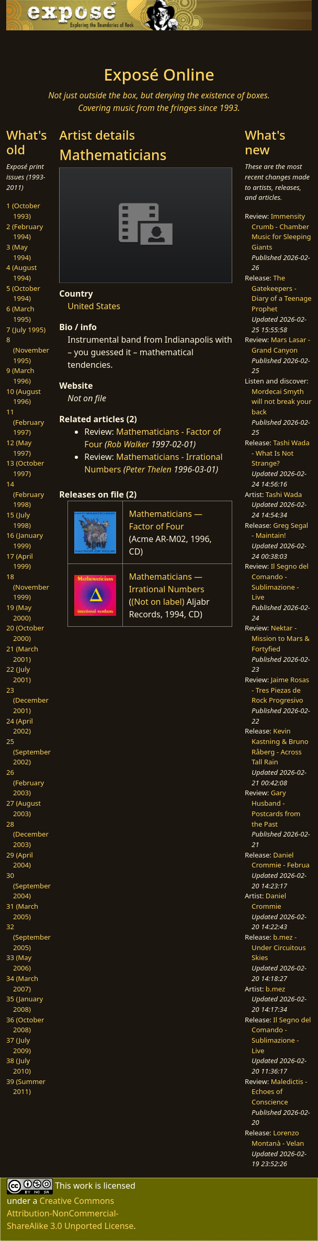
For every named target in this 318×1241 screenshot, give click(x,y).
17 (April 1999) (19, 561)
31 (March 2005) (22, 911)
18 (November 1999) (27, 587)
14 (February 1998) (25, 494)
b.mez (275, 989)
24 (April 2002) (19, 726)
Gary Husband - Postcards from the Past (276, 808)
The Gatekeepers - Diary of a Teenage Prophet (282, 293)
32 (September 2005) (28, 937)
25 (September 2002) (28, 751)
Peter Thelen (149, 469)
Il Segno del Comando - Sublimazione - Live (280, 581)
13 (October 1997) (25, 468)
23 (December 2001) (27, 700)
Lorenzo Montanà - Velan (278, 1138)
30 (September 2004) (28, 885)
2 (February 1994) (24, 232)
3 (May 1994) (18, 252)
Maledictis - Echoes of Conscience (279, 1092)
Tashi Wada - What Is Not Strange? (281, 453)
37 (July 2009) (18, 1045)
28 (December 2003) (27, 834)
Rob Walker (128, 444)
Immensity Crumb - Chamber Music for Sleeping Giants (281, 231)
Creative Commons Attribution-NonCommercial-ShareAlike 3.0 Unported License (70, 1213)
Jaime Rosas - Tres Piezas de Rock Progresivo (280, 690)
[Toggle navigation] (45, 45)
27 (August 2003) (23, 808)
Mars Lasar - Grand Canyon (281, 345)
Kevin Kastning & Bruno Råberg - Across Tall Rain (280, 746)
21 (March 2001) (22, 654)
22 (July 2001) (18, 674)
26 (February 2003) (25, 782)
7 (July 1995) (26, 329)
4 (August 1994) (21, 273)
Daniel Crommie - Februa (281, 860)
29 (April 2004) (19, 860)
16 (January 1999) (24, 540)
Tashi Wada (284, 494)
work (83, 1185)
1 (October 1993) (23, 211)
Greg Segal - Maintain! (280, 530)
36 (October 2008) (25, 1025)
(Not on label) (157, 601)
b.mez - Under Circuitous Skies (279, 947)
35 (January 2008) (24, 1004)
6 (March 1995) (20, 314)
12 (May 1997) (18, 448)
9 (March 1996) (20, 376)
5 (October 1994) (23, 293)
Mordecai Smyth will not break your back (282, 401)
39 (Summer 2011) (26, 1087)
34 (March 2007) (22, 984)
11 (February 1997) (25, 422)
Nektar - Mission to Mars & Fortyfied (281, 638)
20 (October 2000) (25, 633)
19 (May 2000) (18, 613)
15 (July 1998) (18, 520)
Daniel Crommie (269, 901)
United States (93, 306)
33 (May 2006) (18, 963)
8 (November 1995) (27, 350)
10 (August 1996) (23, 397)
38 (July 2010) (18, 1066)
